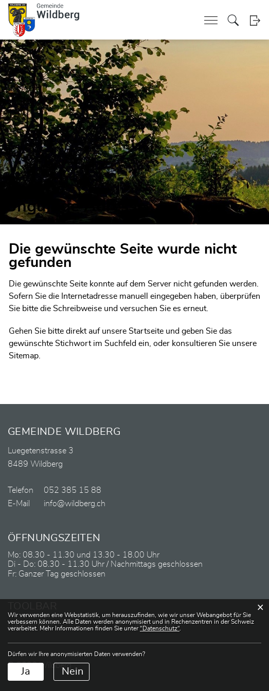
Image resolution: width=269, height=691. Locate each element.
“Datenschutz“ (160, 628)
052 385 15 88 (72, 490)
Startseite (146, 331)
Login (254, 20)
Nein (72, 671)
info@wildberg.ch (74, 504)
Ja (25, 671)
